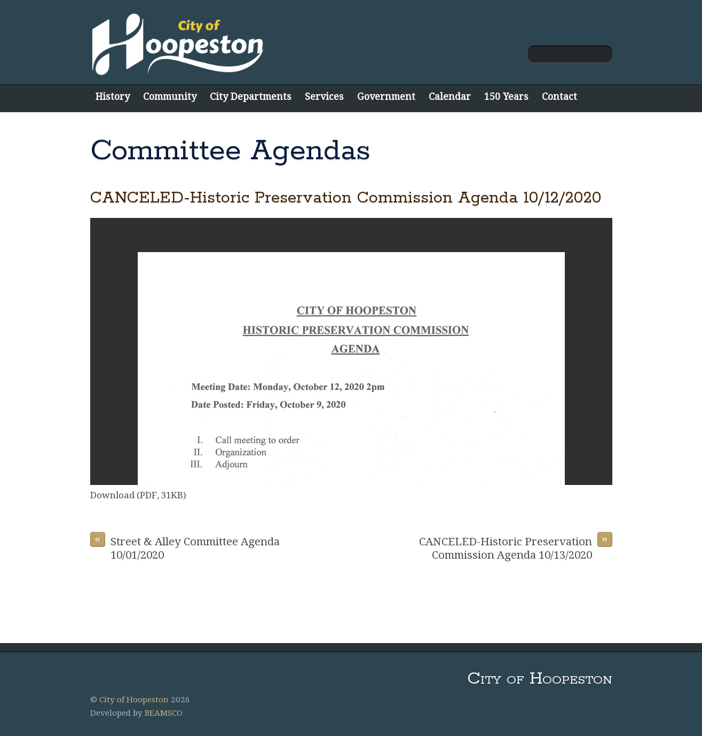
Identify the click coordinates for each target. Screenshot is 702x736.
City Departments (250, 96)
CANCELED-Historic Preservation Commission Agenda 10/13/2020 (515, 546)
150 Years (506, 96)
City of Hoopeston (134, 699)
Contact (559, 96)
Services (324, 96)
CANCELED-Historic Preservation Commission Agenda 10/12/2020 (346, 197)
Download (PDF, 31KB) (138, 495)
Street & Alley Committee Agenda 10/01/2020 (185, 546)
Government (386, 96)
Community (169, 96)
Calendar (450, 96)
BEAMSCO (164, 713)
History (113, 96)
